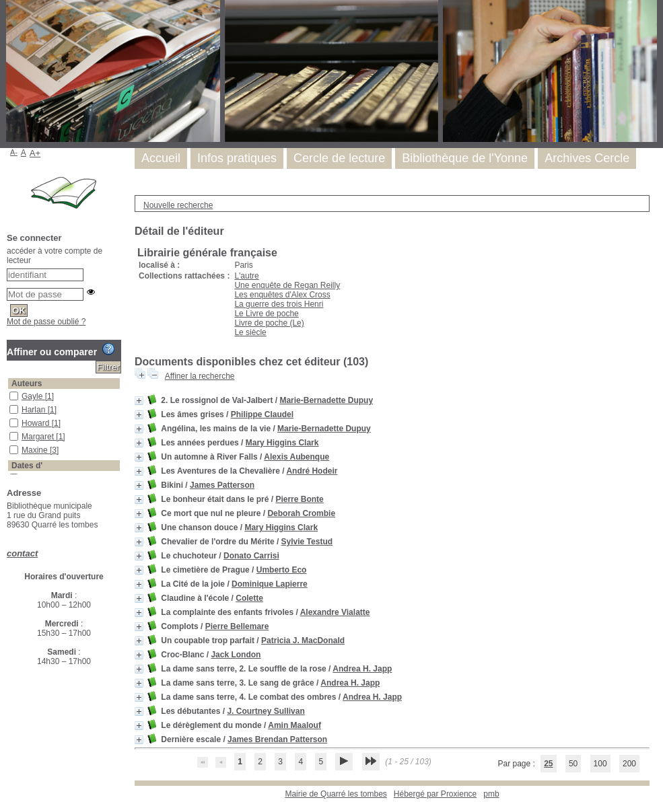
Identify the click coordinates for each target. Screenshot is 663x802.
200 (629, 763)
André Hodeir (311, 471)
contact (22, 553)
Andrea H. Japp (362, 668)
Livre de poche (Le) (269, 323)
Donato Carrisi (251, 555)
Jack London (235, 654)
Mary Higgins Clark (282, 442)
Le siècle (250, 332)
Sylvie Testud (307, 541)
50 (573, 763)
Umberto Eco (281, 570)
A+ (35, 153)
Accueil (160, 158)
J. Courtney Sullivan (265, 711)
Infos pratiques (237, 158)
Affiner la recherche (200, 376)
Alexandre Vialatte (335, 612)
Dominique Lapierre (270, 584)
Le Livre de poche (266, 313)
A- (14, 152)
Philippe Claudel (262, 414)
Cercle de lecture (339, 158)
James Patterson (222, 485)
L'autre (246, 276)
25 (548, 763)
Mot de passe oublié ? (46, 321)
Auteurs (26, 383)
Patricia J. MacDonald (303, 640)
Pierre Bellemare (237, 626)
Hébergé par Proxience (435, 794)
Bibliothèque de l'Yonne (465, 158)
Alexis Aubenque (296, 457)
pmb (491, 794)
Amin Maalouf (294, 725)
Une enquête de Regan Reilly (287, 285)
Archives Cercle (587, 158)
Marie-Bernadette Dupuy (326, 400)
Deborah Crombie (301, 513)
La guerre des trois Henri (278, 304)
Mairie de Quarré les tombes (335, 794)
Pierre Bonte (299, 499)
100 (600, 763)
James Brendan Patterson (277, 739)
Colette (249, 598)
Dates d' (26, 465)
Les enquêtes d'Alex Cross (282, 294)
